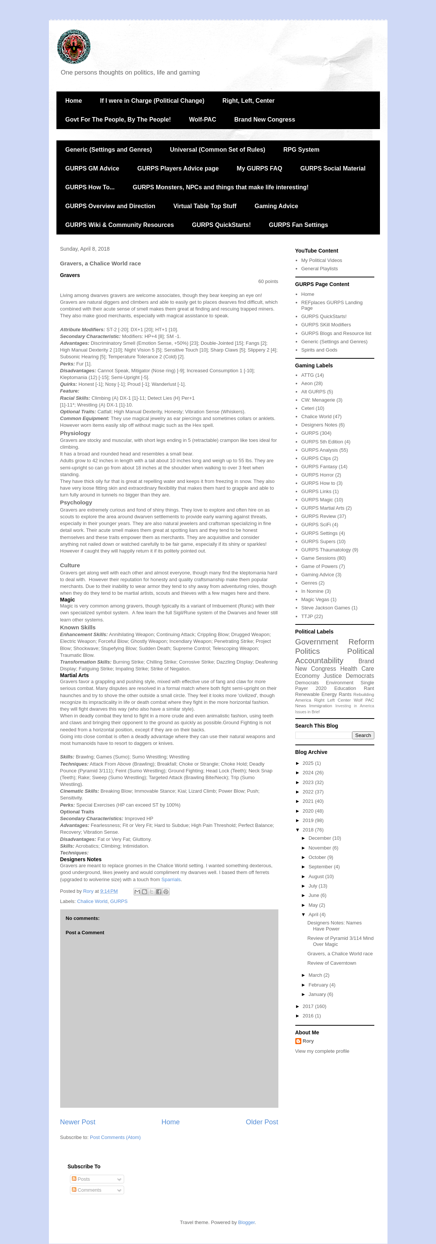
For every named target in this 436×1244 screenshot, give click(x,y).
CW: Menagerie (318, 400)
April (314, 914)
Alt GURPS (313, 391)
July (313, 886)
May (313, 905)
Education (345, 688)
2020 (321, 688)
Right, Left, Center (248, 100)
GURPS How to (318, 483)
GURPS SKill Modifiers (326, 324)
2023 (309, 782)
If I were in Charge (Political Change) (152, 100)
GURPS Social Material (332, 168)
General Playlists (319, 268)
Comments (86, 1190)
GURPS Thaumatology (326, 550)
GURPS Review (318, 516)
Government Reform (334, 641)
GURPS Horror (317, 475)
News (300, 705)
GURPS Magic (317, 499)
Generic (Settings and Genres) (108, 149)
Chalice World (92, 901)
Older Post (262, 1122)
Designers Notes (319, 425)
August (316, 876)
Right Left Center (332, 699)
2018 (309, 830)
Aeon (307, 383)
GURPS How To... (90, 187)
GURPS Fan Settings (298, 225)
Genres (309, 583)
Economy (307, 676)
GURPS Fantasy (319, 466)
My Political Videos (321, 260)
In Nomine (312, 591)
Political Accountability (334, 656)
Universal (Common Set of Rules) (217, 149)
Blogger (246, 1222)
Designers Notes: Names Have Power (334, 926)
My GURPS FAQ (259, 168)
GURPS (119, 901)
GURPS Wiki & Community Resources (119, 225)
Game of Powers (319, 566)
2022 (309, 792)
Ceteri (307, 408)
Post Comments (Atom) (115, 1137)
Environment (339, 682)
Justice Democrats (349, 676)
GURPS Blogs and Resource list (336, 333)
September (321, 866)
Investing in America (354, 706)
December (320, 838)
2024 (309, 772)
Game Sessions (318, 558)
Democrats (307, 682)
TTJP (307, 616)
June (314, 895)
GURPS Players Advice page (178, 168)
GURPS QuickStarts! (221, 225)
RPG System (301, 149)
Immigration (320, 705)
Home (73, 100)
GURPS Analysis (319, 450)
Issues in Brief (307, 712)
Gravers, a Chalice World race (340, 953)
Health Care (357, 668)
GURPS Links (316, 491)
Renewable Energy (316, 694)
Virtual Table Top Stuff (205, 206)
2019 (309, 820)
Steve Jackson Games (325, 608)
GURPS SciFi (316, 524)
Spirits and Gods (319, 350)
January (317, 994)
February (319, 985)
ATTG (307, 375)
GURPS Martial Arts (323, 508)
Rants (345, 694)
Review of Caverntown (331, 963)
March (316, 975)
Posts (81, 1179)
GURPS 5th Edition (322, 442)
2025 (309, 763)
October (317, 857)
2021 (309, 801)
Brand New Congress (264, 119)
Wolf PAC (364, 699)
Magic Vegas (315, 599)
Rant (369, 688)
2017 (309, 1006)
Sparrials (171, 879)
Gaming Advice (276, 206)
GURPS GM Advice (92, 168)
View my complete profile (322, 1051)
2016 (309, 1016)
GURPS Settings (319, 533)
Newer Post (78, 1122)
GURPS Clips (316, 458)
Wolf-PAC (202, 119)
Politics (307, 651)
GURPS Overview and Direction (110, 206)
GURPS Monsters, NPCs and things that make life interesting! (221, 187)
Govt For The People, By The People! (118, 119)
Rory (308, 1041)
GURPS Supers (318, 541)
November (320, 848)
